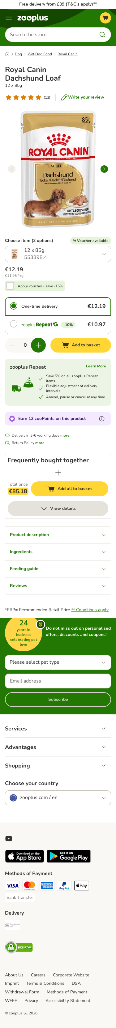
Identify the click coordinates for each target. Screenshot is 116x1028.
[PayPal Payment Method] (64, 886)
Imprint (12, 983)
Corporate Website (71, 975)
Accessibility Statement (67, 1001)
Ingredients (58, 552)
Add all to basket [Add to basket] (76, 489)
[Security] (19, 948)
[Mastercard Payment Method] (29, 886)
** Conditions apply (90, 610)
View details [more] (58, 508)
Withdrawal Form (22, 992)
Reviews (58, 586)
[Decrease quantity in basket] (12, 345)
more (65, 435)
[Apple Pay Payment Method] (81, 886)
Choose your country (31, 783)
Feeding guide (58, 569)
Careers (38, 975)
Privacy (31, 1001)
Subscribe (58, 699)
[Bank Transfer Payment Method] (19, 898)
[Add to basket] (80, 345)
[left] (11, 169)
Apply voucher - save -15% (40, 286)
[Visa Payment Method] (12, 886)
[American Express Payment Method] (47, 886)
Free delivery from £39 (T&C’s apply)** (58, 4)
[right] (104, 169)
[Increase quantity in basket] (38, 345)
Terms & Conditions (45, 983)
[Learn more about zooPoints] (101, 418)
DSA (76, 983)
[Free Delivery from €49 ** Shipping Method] (12, 926)
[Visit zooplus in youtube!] (8, 838)
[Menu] (8, 18)
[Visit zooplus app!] (24, 861)
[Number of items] (25, 345)
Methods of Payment (67, 992)
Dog (18, 54)
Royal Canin (68, 54)
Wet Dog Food (40, 54)
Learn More (96, 366)
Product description (58, 535)
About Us (14, 975)
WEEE (11, 1001)
